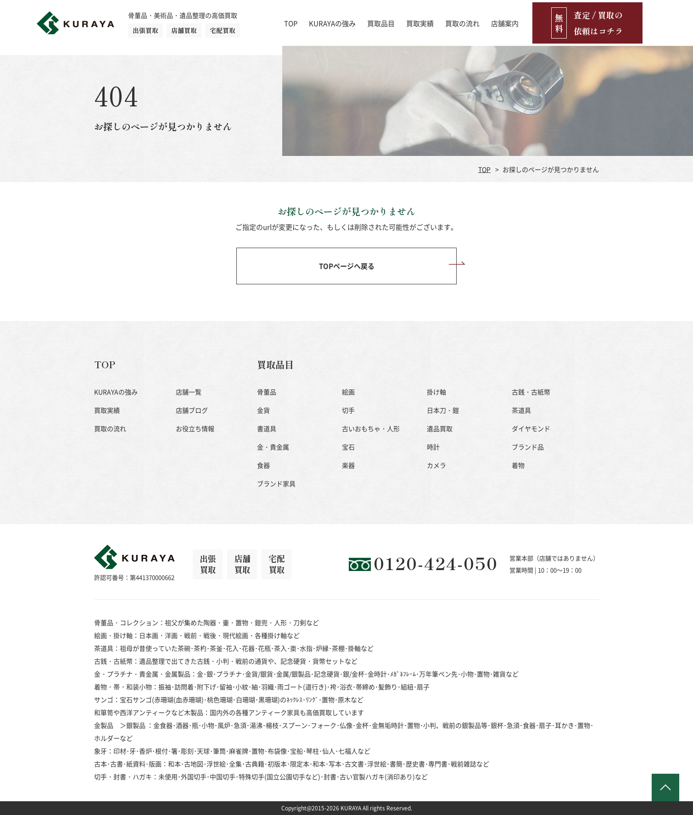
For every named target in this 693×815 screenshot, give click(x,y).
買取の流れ (513, 20)
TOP (341, 20)
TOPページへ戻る (346, 266)
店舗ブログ (192, 410)
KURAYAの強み (382, 20)
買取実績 (470, 20)
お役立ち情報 (195, 428)
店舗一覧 (188, 391)
